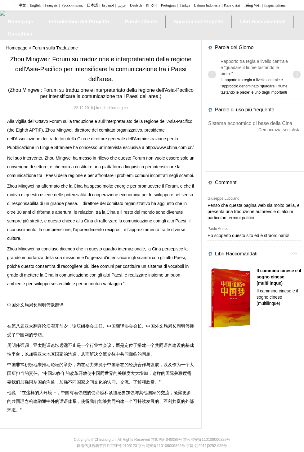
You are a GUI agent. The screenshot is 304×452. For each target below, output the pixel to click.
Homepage (17, 47)
